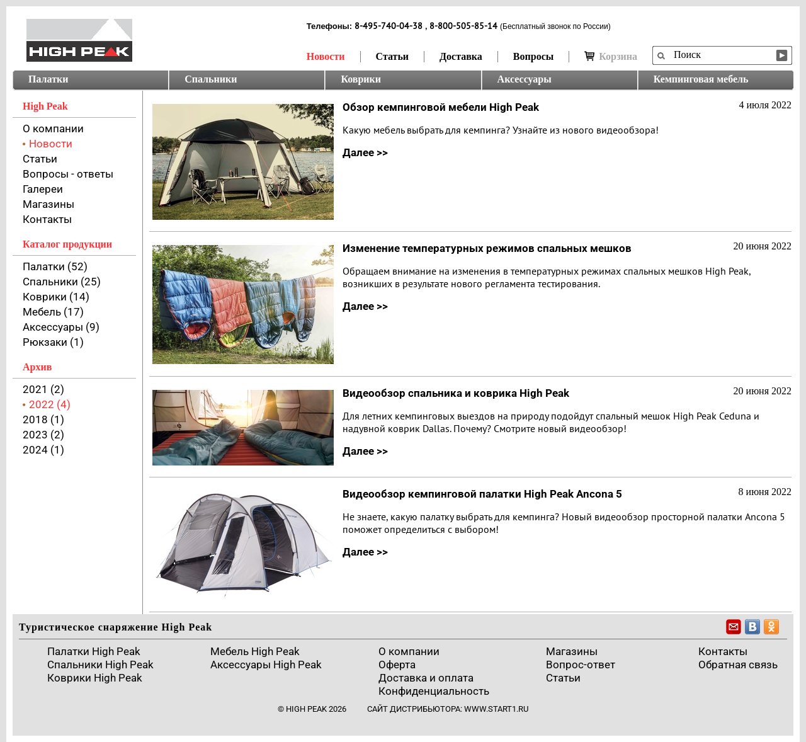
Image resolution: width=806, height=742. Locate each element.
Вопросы (533, 56)
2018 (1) (43, 419)
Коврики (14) (56, 296)
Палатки (48, 79)
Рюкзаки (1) (53, 342)
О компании (53, 128)
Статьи (392, 56)
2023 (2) (43, 434)
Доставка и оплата (426, 677)
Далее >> (365, 152)
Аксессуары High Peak (266, 664)
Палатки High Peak (93, 651)
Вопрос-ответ (580, 664)
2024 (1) (43, 449)
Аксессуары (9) (61, 327)
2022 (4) (50, 404)
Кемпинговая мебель (701, 79)
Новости (326, 56)
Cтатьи (563, 677)
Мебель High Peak (255, 651)
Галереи (43, 189)
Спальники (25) (62, 281)
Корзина (610, 56)
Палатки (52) (55, 266)
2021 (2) (43, 389)
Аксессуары (524, 79)
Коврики (361, 79)
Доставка (461, 56)
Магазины (48, 204)
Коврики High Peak (94, 677)
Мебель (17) (53, 311)
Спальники (210, 79)
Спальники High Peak (100, 664)
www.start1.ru (496, 709)
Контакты (47, 219)
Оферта (397, 664)
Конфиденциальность (433, 691)
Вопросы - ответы (68, 174)
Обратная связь (738, 664)
